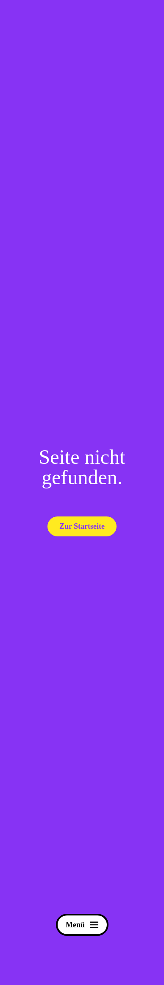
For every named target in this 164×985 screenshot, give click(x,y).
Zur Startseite (82, 526)
